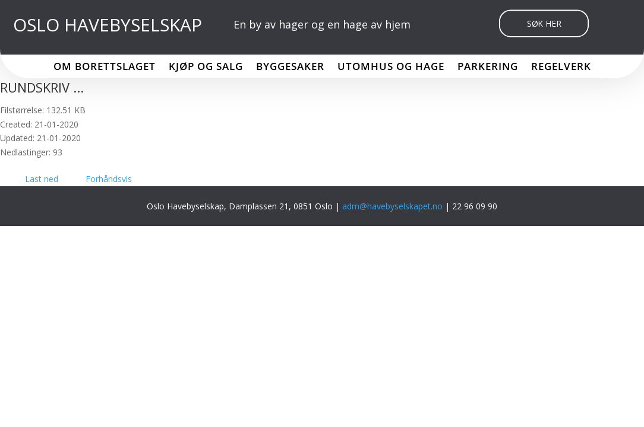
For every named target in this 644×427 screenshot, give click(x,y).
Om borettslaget (104, 67)
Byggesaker (290, 67)
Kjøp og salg (206, 67)
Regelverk (561, 67)
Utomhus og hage (390, 67)
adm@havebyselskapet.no (393, 206)
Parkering (487, 67)
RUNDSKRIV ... (42, 87)
